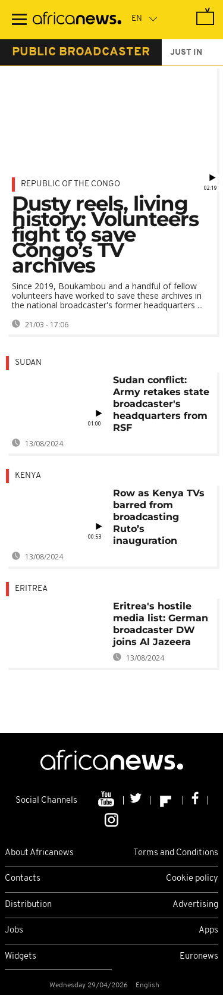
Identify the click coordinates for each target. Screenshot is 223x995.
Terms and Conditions (175, 853)
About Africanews (39, 853)
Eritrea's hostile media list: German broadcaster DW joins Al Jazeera (160, 623)
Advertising (195, 904)
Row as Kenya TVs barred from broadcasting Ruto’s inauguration (159, 516)
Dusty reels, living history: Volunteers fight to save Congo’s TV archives (105, 234)
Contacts (22, 878)
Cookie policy (192, 878)
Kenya (28, 475)
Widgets (20, 956)
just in (186, 52)
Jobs (14, 930)
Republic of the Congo (70, 184)
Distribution (28, 904)
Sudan (28, 362)
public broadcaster (81, 52)
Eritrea (31, 588)
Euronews (199, 956)
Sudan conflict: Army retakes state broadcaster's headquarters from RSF (161, 403)
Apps (208, 930)
